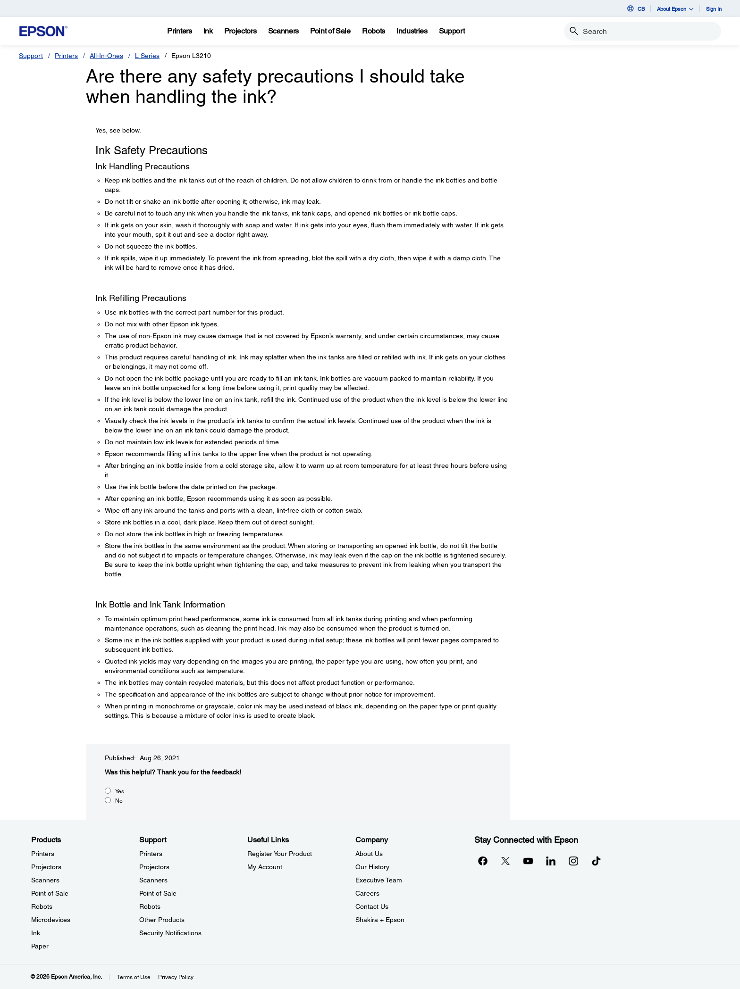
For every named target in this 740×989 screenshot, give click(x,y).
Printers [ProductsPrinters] (42, 853)
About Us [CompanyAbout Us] (369, 853)
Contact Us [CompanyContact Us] (371, 906)
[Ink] (208, 31)
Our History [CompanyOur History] (372, 867)
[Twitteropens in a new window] (505, 860)
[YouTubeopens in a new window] (528, 860)
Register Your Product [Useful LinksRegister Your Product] (279, 853)
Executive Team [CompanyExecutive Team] (378, 880)
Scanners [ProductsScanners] (45, 880)
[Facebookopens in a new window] (482, 860)
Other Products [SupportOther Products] (162, 919)
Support (31, 55)
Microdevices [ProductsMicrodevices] (50, 919)
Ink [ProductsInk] (35, 933)
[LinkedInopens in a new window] (550, 860)
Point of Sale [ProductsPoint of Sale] (49, 893)
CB (635, 8)
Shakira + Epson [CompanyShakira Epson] (379, 919)
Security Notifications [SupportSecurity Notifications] (170, 933)
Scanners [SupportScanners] (153, 880)
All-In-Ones (106, 55)
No (119, 801)
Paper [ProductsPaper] (40, 946)
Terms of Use (134, 977)
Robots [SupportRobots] (149, 906)
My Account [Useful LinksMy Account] (264, 867)
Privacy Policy (175, 977)
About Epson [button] (675, 9)
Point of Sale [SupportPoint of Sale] (158, 893)
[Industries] (412, 31)
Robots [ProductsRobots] (41, 906)
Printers (66, 55)
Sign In (714, 9)
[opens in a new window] (596, 860)
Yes (119, 791)
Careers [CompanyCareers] (367, 893)
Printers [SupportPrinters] (150, 853)
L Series (147, 55)
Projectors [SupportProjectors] (154, 867)
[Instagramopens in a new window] (573, 860)
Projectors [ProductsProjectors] (46, 867)
